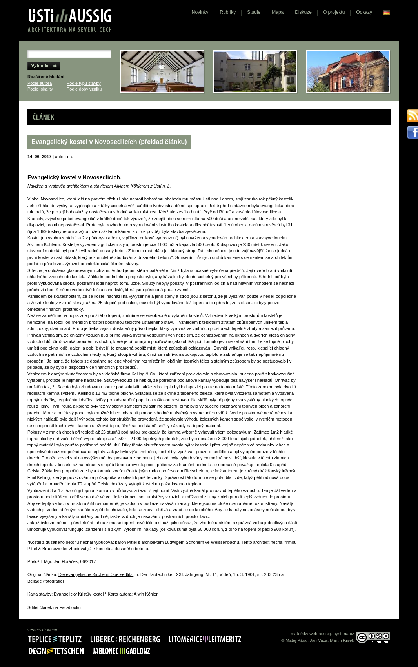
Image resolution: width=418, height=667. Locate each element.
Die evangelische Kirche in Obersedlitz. (95, 574)
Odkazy (364, 12)
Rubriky (228, 12)
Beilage (34, 581)
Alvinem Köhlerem (131, 186)
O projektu (334, 12)
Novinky (200, 12)
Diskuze (303, 12)
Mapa (278, 12)
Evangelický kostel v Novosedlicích (73, 177)
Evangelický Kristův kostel (79, 594)
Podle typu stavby (84, 83)
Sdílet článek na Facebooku (54, 607)
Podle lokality (40, 89)
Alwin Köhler (146, 594)
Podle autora (39, 83)
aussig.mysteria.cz (336, 633)
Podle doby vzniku (84, 89)
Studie (253, 12)
